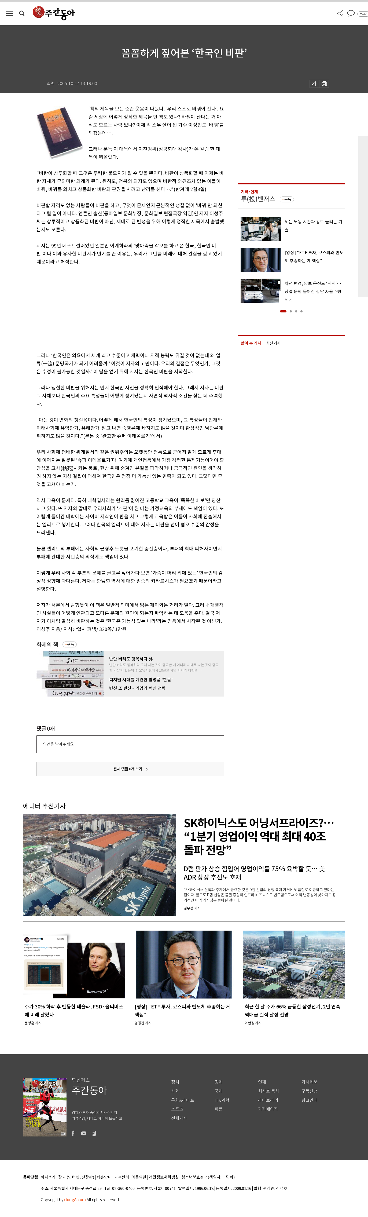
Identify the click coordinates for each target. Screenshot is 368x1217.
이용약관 (138, 1177)
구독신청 (309, 1091)
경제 (219, 1082)
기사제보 (309, 1082)
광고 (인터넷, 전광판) (76, 1177)
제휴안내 (104, 1177)
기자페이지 (268, 1109)
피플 (219, 1109)
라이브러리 (268, 1100)
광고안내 (309, 1100)
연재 (262, 1082)
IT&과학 (222, 1100)
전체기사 (179, 1118)
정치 (175, 1082)
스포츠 (177, 1109)
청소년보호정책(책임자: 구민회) (208, 1177)
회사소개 (48, 1177)
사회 (175, 1091)
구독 (70, 644)
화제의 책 (47, 644)
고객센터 (121, 1177)
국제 (219, 1091)
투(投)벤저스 (258, 199)
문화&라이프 (182, 1100)
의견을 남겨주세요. (59, 744)
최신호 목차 (268, 1091)
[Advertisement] (116, 307)
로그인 (363, 14)
